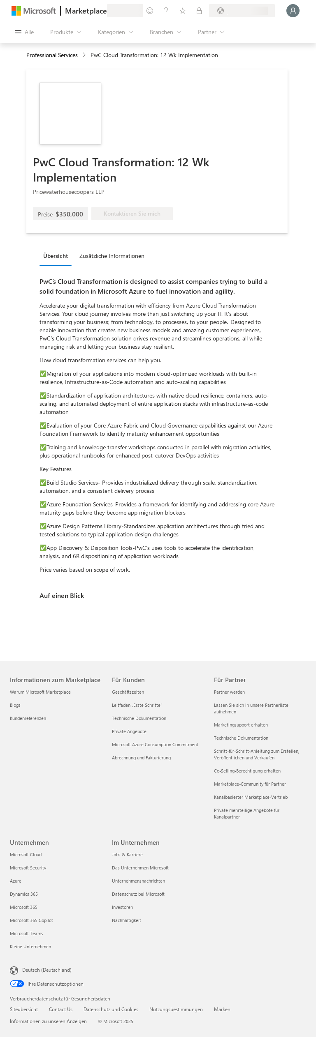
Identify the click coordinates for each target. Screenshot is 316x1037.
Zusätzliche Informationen (111, 256)
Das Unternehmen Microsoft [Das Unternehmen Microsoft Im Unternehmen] (140, 868)
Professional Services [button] (52, 55)
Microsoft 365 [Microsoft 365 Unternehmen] (23, 907)
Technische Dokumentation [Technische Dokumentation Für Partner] (241, 738)
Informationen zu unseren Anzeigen (48, 1021)
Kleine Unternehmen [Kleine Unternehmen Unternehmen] (30, 946)
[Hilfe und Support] (166, 10)
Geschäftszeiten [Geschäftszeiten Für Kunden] (128, 692)
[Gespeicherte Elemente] (182, 10)
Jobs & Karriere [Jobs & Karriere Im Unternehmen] (127, 854)
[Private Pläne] (199, 10)
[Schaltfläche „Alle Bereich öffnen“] (24, 32)
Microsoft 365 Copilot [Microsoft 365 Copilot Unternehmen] (31, 920)
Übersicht (55, 256)
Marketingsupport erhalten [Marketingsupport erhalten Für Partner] (241, 725)
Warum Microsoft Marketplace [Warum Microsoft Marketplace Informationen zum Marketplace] (40, 692)
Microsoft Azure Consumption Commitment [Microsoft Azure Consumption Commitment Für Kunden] (155, 744)
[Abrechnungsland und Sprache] (242, 10)
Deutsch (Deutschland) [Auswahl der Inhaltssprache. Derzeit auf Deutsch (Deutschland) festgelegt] (47, 969)
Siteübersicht (24, 1009)
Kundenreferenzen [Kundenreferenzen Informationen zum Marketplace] (28, 718)
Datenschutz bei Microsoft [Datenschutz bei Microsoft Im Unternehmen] (138, 894)
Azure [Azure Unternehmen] (15, 881)
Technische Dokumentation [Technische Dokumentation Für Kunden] (139, 718)
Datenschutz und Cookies (111, 1009)
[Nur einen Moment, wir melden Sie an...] (292, 10)
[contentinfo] (85, 55)
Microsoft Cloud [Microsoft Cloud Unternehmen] (26, 854)
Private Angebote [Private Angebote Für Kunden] (129, 731)
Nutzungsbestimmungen (176, 1009)
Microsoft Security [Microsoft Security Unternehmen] (28, 868)
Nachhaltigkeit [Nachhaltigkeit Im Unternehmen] (126, 920)
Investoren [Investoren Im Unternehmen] (122, 907)
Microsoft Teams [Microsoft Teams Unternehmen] (26, 933)
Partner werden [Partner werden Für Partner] (229, 692)
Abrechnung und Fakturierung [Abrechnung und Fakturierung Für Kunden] (141, 757)
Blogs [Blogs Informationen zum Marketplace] (15, 705)
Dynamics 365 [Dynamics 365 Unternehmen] (24, 894)
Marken (222, 1009)
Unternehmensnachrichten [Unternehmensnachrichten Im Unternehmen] (138, 881)
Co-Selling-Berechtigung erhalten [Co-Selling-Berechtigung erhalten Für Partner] (247, 771)
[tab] (58, 255)
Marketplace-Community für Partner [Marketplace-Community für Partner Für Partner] (250, 784)
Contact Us (60, 1009)
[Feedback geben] (149, 10)
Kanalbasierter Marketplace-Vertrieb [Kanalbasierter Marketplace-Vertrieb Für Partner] (251, 797)
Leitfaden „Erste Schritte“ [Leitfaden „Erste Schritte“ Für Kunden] (137, 705)
